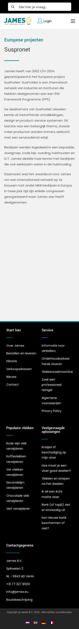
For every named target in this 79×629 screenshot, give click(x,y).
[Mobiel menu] (71, 21)
